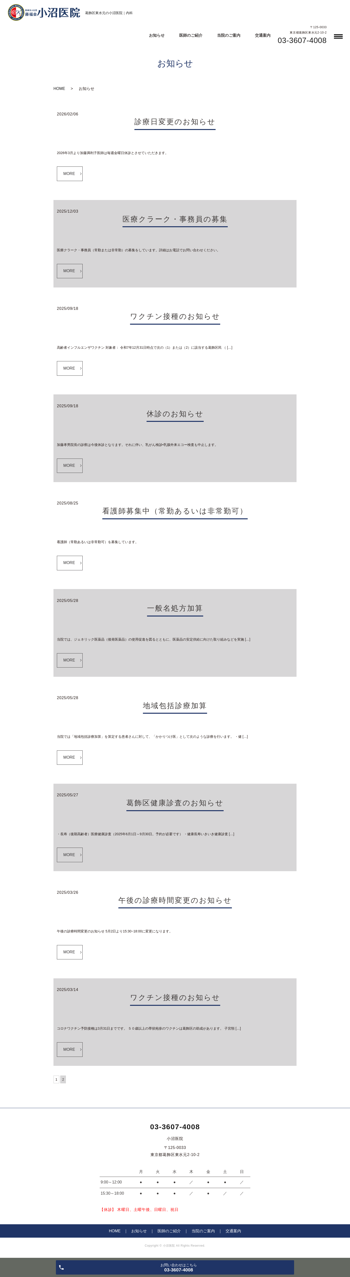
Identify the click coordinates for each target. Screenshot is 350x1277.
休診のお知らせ (175, 414)
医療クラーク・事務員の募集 (175, 219)
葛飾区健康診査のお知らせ (175, 803)
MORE (69, 174)
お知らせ (157, 35)
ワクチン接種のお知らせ (175, 316)
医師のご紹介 (190, 35)
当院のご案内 (228, 35)
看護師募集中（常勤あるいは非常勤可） (175, 511)
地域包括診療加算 (175, 706)
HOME (59, 89)
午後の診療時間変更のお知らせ (175, 900)
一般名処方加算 (175, 608)
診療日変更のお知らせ (175, 122)
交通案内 (263, 35)
